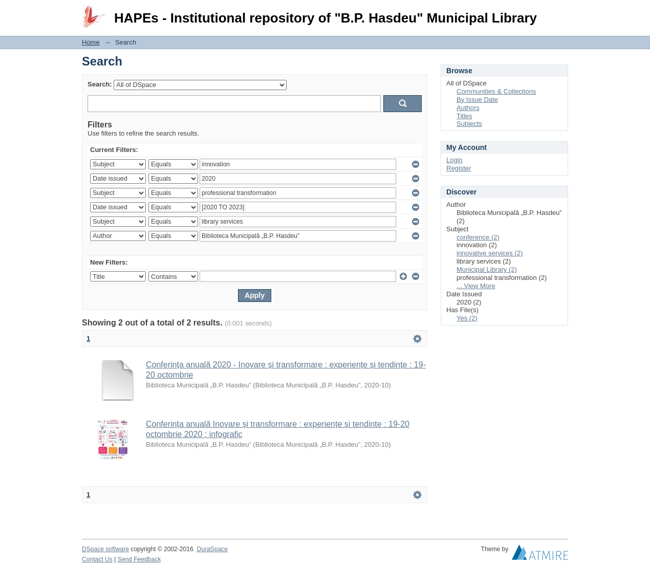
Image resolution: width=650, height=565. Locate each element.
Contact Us (97, 559)
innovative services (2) (490, 253)
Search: (100, 84)
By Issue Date (477, 99)
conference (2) (478, 237)
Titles (464, 116)
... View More (476, 286)
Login (560, 12)
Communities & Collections (496, 91)
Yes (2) (467, 318)
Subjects (469, 123)
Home (91, 42)
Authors (468, 108)
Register (458, 168)
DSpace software (105, 549)
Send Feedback (139, 559)
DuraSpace (212, 549)
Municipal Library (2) (487, 269)
